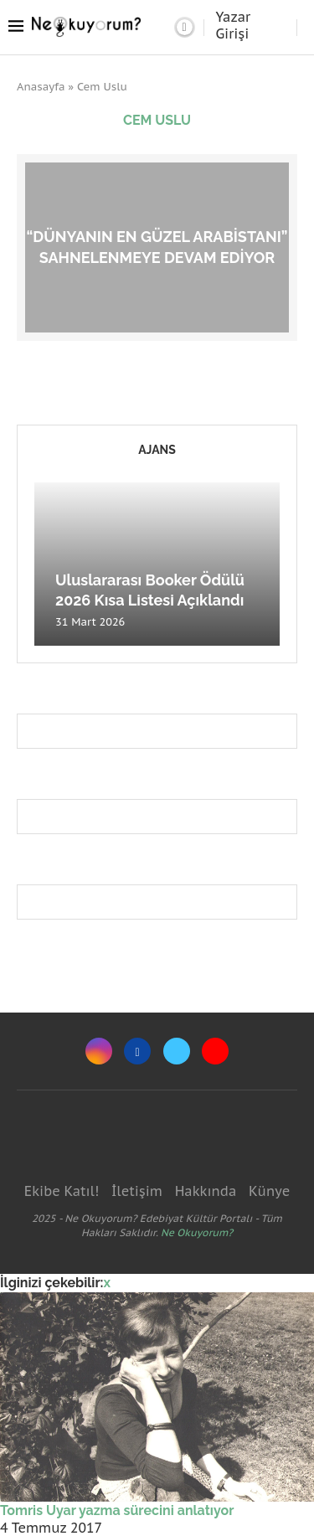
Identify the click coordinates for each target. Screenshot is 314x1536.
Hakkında (206, 1191)
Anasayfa (41, 87)
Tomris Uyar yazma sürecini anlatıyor (117, 1510)
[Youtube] (215, 1051)
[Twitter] (176, 1051)
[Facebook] (137, 1051)
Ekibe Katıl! (61, 1191)
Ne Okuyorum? (197, 1232)
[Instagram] (98, 1051)
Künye (269, 1191)
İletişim (136, 1191)
